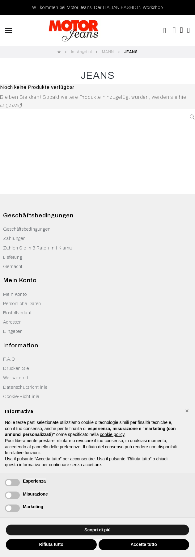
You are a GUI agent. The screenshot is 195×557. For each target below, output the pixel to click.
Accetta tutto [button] (143, 544)
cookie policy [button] (112, 434)
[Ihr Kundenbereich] (189, 30)
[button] (164, 30)
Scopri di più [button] (97, 529)
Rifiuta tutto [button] (51, 544)
